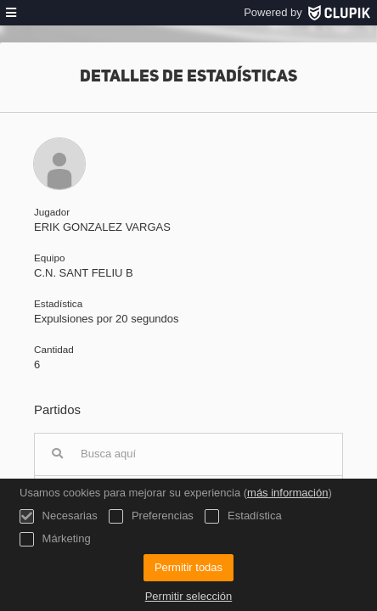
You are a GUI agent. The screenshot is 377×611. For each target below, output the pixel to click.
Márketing (55, 539)
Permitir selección (189, 596)
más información (287, 492)
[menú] (11, 12)
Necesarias (59, 516)
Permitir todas (188, 567)
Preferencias (151, 516)
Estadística (243, 516)
